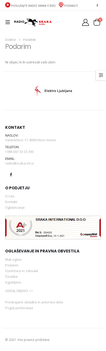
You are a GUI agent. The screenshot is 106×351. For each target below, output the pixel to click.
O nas (9, 196)
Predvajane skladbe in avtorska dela (34, 302)
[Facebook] (97, 5)
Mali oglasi (13, 259)
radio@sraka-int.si (19, 163)
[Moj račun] (85, 22)
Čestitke (11, 276)
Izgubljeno (13, 282)
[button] (9, 22)
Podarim (11, 265)
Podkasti (68, 6)
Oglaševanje (15, 207)
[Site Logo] (32, 22)
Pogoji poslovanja (19, 307)
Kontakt (11, 201)
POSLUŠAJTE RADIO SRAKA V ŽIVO (30, 6)
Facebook (11, 174)
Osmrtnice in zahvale (21, 270)
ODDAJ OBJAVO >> (19, 290)
